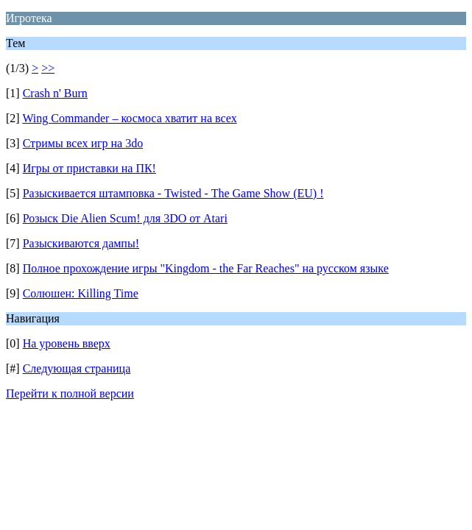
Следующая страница (77, 368)
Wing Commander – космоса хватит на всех (129, 118)
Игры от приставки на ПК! (89, 168)
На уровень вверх (66, 343)
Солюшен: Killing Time (80, 293)
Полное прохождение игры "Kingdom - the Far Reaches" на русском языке (206, 268)
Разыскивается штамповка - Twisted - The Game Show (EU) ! (173, 193)
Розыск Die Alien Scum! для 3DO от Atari (125, 218)
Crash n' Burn (55, 93)
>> (47, 68)
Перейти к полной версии (70, 393)
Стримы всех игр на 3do (83, 143)
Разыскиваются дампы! (81, 243)
